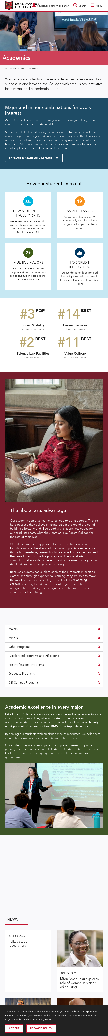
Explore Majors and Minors (33, 158)
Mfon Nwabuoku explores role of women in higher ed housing (79, 982)
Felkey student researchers (19, 943)
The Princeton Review (75, 329)
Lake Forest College (15, 68)
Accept (14, 1028)
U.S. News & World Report (33, 329)
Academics (33, 68)
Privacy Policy (41, 1028)
